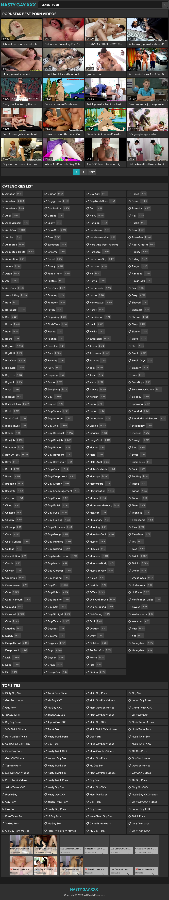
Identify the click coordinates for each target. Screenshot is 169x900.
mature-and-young (105, 505)
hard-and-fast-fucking (104, 245)
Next (92, 172)
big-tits (14, 374)
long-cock (100, 440)
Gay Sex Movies (141, 758)
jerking (98, 360)
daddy (13, 635)
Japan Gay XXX (57, 722)
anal (12, 215)
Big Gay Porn (13, 722)
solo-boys (141, 382)
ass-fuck (14, 288)
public (139, 222)
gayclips (56, 628)
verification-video (146, 599)
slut (138, 345)
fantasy (56, 280)
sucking (140, 476)
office (97, 592)
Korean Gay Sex (57, 758)
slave (139, 338)
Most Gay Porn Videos (103, 772)
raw (138, 230)
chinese (13, 512)
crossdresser (16, 585)
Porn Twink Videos (16, 780)
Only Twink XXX (141, 830)
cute (12, 621)
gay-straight (59, 614)
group (55, 664)
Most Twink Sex (98, 794)
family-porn (59, 273)
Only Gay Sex (140, 714)
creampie (15, 577)
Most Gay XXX (98, 787)
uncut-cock (143, 577)
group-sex (58, 671)
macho (97, 447)
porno (140, 201)
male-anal (100, 461)
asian (12, 273)
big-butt (14, 353)
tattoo (140, 490)
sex (138, 288)
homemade (101, 288)
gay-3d (56, 403)
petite (97, 657)
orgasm (98, 628)
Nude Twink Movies (143, 722)
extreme (57, 251)
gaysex (56, 657)
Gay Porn (10, 707)
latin (97, 403)
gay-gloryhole (60, 527)
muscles (98, 548)
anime (13, 266)
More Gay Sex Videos (102, 751)
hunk (97, 324)
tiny (138, 527)
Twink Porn (138, 816)
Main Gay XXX (98, 722)
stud (139, 447)
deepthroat (16, 650)
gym (96, 208)
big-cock (15, 360)
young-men (142, 650)
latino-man (100, 418)
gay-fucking (59, 519)
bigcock (14, 382)
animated (15, 244)
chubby (13, 519)
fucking (56, 360)
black (12, 411)
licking (98, 425)
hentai (98, 280)
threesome (143, 519)
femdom (57, 302)
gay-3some (58, 411)
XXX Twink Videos (15, 729)
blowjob (14, 440)
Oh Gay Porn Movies (17, 830)
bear (12, 331)
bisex (12, 389)
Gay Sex (94, 780)
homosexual (101, 302)
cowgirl (13, 570)
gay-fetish (58, 505)
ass (12, 280)
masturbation (102, 490)
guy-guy (99, 193)
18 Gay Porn (12, 823)
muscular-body (102, 563)
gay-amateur (60, 418)
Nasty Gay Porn (57, 809)
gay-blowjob (60, 440)
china (12, 505)
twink (140, 556)
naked (97, 577)
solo (138, 374)
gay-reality (59, 599)
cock (12, 534)
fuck (55, 353)
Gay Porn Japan (14, 700)
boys (12, 461)
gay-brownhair (60, 461)
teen (139, 505)
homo (97, 295)
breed (13, 476)
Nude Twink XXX (141, 743)
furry (55, 367)
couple (13, 563)
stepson (141, 432)
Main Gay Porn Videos (103, 700)
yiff (138, 635)
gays (55, 650)
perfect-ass (101, 650)
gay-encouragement (64, 490)
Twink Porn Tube (57, 693)
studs (139, 454)
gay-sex (57, 606)
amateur (15, 201)
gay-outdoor (60, 570)
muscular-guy (102, 570)
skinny (140, 331)
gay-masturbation (63, 556)
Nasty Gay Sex (56, 787)
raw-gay (142, 237)
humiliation (100, 316)
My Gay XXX (55, 700)
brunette (14, 490)
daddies (14, 628)
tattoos (140, 498)
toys (138, 548)
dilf (11, 671)
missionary (100, 519)
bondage (14, 447)
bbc (11, 316)
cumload (14, 606)
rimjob (140, 266)
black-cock (16, 418)
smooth (140, 367)
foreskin (56, 345)
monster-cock (102, 534)
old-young (100, 614)
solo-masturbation (147, 389)
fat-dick (57, 288)
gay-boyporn (59, 447)
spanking (141, 403)
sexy (139, 295)
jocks (97, 374)
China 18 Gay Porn (100, 823)
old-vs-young (102, 606)
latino (97, 411)
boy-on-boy (17, 454)
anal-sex (15, 230)
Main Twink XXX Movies (103, 729)
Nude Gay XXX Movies (145, 794)
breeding (14, 483)
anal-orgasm (17, 222)
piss (96, 664)
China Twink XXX (142, 707)
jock (96, 367)
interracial (100, 338)
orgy (97, 635)
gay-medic (58, 563)
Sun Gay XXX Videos (17, 772)
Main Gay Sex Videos (102, 714)
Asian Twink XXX (15, 787)
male (97, 454)
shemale (141, 309)
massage (99, 476)
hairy (97, 215)
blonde (13, 432)
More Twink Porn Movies (62, 830)
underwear (142, 585)
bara (12, 302)
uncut (139, 570)
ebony (55, 222)
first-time (58, 324)
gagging (56, 374)
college (13, 548)
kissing (98, 389)
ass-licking (16, 295)
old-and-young (103, 599)
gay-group (58, 534)
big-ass (14, 345)
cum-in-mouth (18, 599)
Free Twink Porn (14, 816)
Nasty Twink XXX (57, 751)
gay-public (58, 592)
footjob (56, 338)
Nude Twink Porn (142, 729)
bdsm (12, 324)
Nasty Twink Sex (57, 765)
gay (55, 396)
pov (138, 215)
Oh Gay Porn (139, 751)
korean (98, 396)
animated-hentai (19, 251)
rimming (141, 273)
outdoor (99, 643)
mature (98, 498)
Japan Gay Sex (56, 714)
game (55, 382)
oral (96, 621)
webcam (141, 621)
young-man (143, 643)
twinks (140, 563)
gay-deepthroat (62, 476)
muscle (98, 541)
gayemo (56, 635)
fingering (57, 316)
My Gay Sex (54, 823)
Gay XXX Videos (14, 758)
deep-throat (17, 643)
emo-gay (57, 230)
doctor (56, 193)
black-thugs (16, 425)
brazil (12, 469)
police (139, 193)
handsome (100, 230)
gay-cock (58, 469)
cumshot (15, 614)
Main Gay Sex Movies (102, 707)
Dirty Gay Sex (13, 693)
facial (55, 259)
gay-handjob (60, 541)
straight (141, 440)
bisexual (14, 396)
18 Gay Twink (12, 714)
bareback (15, 309)
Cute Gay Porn (13, 751)
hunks (97, 331)
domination (59, 208)
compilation (16, 556)
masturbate (100, 483)
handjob (99, 222)
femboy (56, 295)
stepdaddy (142, 425)
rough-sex (142, 280)
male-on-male (103, 469)
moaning (98, 527)
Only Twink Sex (141, 823)
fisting (55, 331)
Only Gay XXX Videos (144, 801)
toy (138, 541)
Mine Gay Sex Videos (102, 743)
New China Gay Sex (101, 816)
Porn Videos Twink (16, 736)
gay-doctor (59, 483)
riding (140, 259)
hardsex (98, 266)
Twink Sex (53, 729)
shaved (140, 302)
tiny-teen (141, 534)
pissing (98, 671)
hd (95, 273)
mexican (98, 512)
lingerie (99, 432)
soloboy (141, 396)
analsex (13, 237)
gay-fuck (58, 512)
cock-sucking (17, 541)
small (139, 353)
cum (12, 592)
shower (140, 316)
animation (15, 259)
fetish (55, 309)
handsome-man (103, 237)
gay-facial (58, 498)
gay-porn (58, 585)
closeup (13, 527)
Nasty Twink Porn (58, 736)
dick (12, 657)
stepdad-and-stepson (149, 418)
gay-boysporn (60, 454)
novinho (98, 585)
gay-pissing (59, 577)
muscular (99, 556)
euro (54, 237)
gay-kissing (59, 548)
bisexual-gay (17, 403)
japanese (100, 353)
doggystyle (58, 201)
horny (97, 309)
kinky (97, 382)
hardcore (100, 251)
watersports (143, 614)
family (56, 266)
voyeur (140, 606)
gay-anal (58, 425)
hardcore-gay (102, 259)
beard (12, 338)
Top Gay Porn (13, 765)
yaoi (138, 628)
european (57, 244)
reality (140, 251)
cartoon (14, 498)
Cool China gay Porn (17, 743)
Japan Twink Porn (58, 801)
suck (139, 469)
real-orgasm (143, 244)
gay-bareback (61, 432)
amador (14, 193)
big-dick (15, 367)
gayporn (57, 643)
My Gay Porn (97, 830)
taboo (139, 483)
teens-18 (141, 512)
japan (97, 345)
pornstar (141, 208)
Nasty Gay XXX (56, 794)
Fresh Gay (11, 794)
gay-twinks (59, 621)
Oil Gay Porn (139, 780)
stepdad (141, 411)
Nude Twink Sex (141, 736)
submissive (142, 461)
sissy (139, 324)
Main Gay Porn (98, 693)
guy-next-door (103, 201)
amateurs (14, 208)
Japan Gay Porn (141, 700)
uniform (141, 592)
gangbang (58, 389)
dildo (12, 664)
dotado (56, 215)
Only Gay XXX (140, 787)
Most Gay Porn (98, 758)
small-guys (142, 360)
